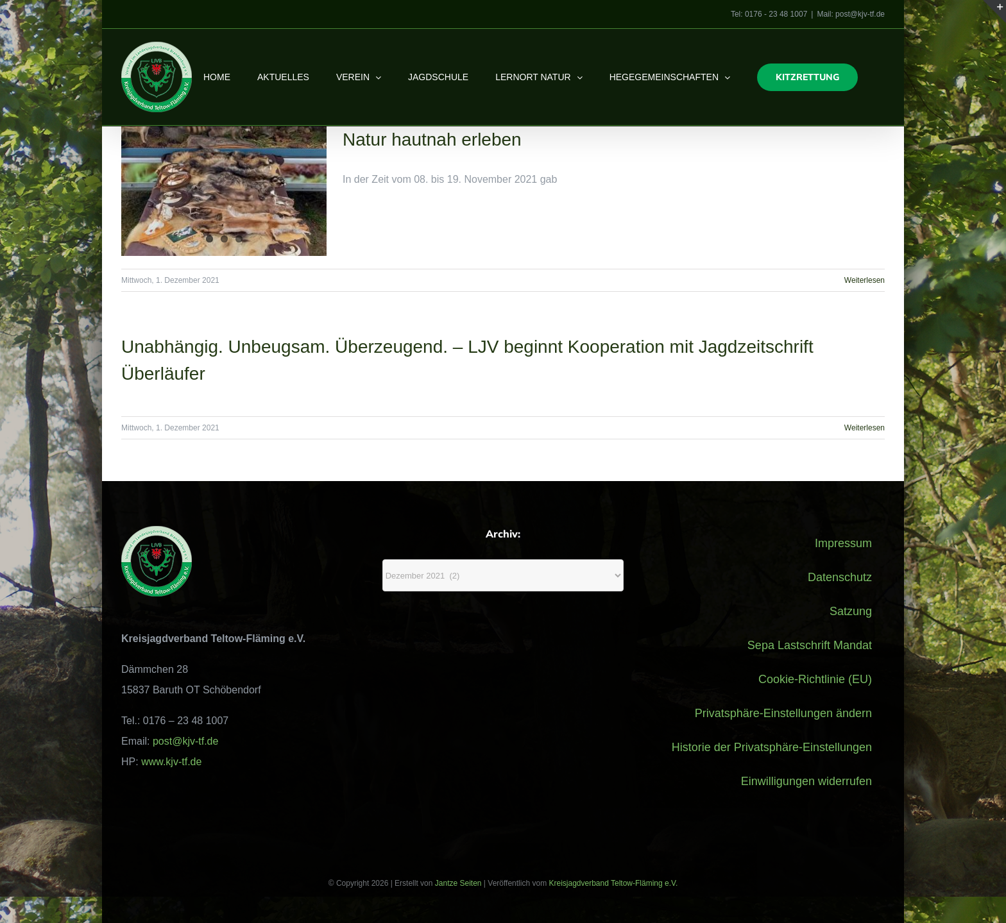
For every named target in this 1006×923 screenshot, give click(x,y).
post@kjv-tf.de (186, 741)
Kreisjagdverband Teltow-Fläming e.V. (613, 883)
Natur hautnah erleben (432, 139)
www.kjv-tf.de (171, 761)
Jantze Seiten (458, 883)
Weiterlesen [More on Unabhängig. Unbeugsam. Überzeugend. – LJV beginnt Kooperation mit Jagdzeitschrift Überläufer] (864, 427)
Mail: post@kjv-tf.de (851, 14)
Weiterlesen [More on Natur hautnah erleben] (864, 280)
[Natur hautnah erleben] (224, 191)
